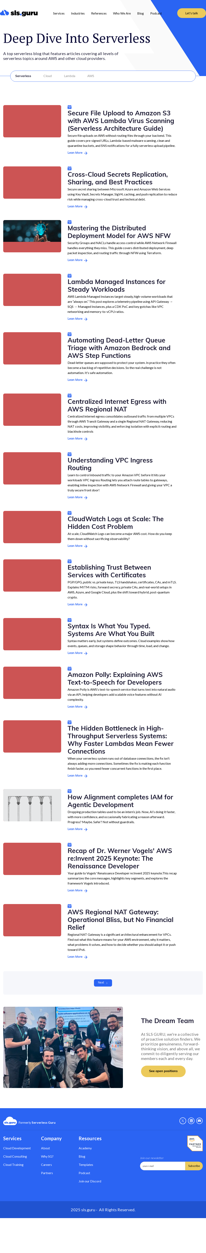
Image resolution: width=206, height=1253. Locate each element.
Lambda (69, 76)
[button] (59, 13)
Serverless (23, 76)
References (99, 13)
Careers (46, 1164)
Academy (85, 1148)
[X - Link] (182, 1120)
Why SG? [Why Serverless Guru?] (47, 1156)
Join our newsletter (152, 1158)
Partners (47, 1173)
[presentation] (170, 1180)
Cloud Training (13, 1164)
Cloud (47, 76)
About (45, 1148)
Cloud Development (17, 1148)
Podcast (156, 13)
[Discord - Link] (199, 1120)
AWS (90, 76)
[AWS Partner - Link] (195, 1143)
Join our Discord (90, 1181)
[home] (19, 13)
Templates (86, 1164)
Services (59, 13)
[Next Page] (103, 983)
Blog (140, 13)
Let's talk (191, 13)
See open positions (163, 1071)
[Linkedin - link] (191, 1120)
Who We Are (122, 13)
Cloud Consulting (15, 1156)
